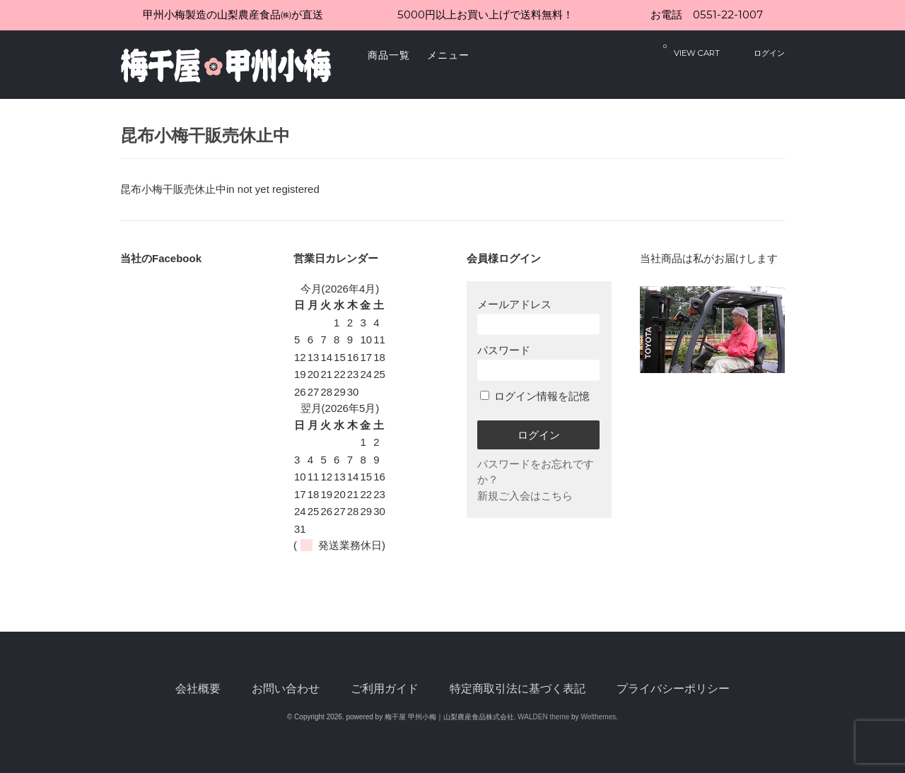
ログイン (769, 53)
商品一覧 (389, 55)
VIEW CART (691, 49)
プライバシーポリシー (673, 689)
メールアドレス (538, 316)
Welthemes (598, 717)
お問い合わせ (286, 689)
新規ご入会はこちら (525, 496)
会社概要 (198, 689)
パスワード (538, 362)
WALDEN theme (543, 717)
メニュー (448, 55)
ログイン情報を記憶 (535, 396)
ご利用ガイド (385, 689)
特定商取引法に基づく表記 (517, 689)
